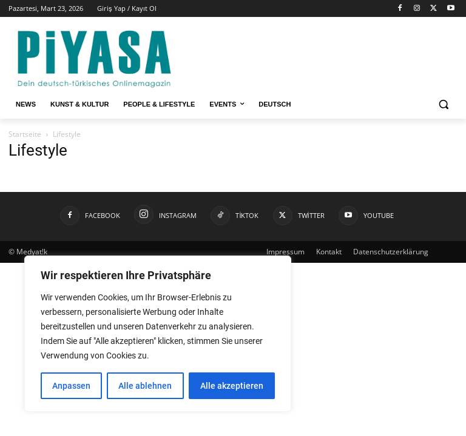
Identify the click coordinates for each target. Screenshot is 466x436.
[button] (443, 104)
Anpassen (71, 386)
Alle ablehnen (145, 386)
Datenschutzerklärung (390, 251)
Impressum (285, 251)
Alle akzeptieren (231, 386)
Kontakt (329, 251)
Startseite (24, 134)
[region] (157, 334)
